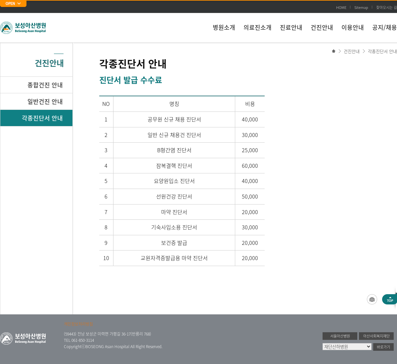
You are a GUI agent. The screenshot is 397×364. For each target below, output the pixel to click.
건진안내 (322, 27)
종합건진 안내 (45, 84)
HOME (341, 7)
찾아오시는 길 (386, 7)
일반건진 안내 (45, 101)
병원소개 (224, 27)
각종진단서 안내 (382, 51)
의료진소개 (257, 27)
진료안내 (291, 27)
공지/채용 (384, 27)
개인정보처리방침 (78, 324)
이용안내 (352, 27)
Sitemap (361, 7)
